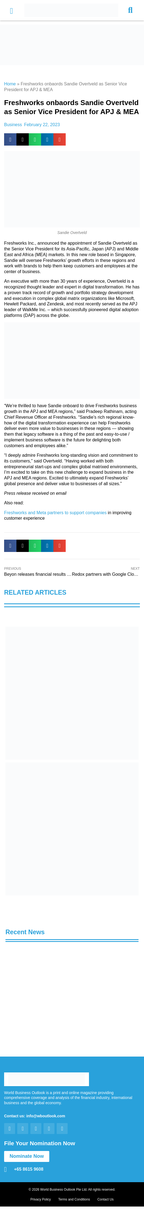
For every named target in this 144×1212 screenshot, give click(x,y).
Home (10, 84)
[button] (11, 11)
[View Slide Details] (72, 693)
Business (13, 124)
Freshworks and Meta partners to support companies (55, 512)
